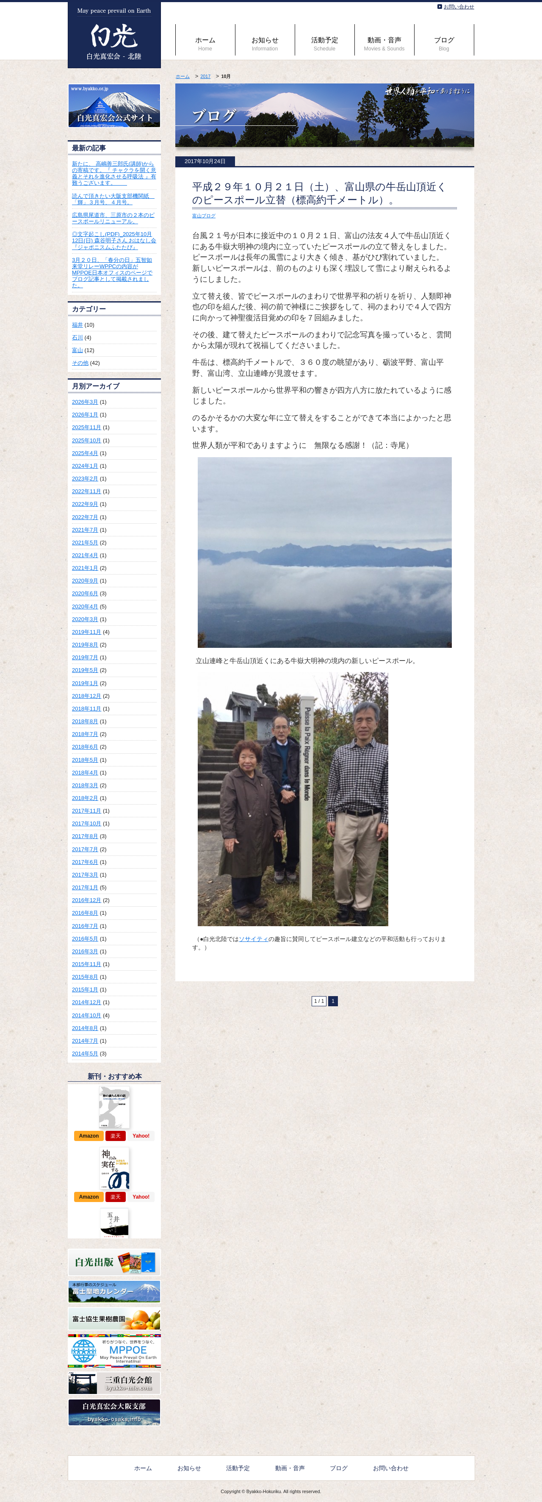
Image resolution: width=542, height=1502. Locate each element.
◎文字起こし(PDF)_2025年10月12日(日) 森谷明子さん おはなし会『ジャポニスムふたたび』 (114, 240)
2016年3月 (85, 951)
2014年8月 (85, 1028)
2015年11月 (86, 964)
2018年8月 (85, 721)
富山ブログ (204, 215)
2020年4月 (85, 606)
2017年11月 (86, 811)
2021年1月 (85, 568)
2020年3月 (85, 619)
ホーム (205, 44)
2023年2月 (85, 478)
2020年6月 (85, 593)
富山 (77, 350)
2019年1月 (85, 683)
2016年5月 (85, 939)
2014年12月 (86, 1002)
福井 (77, 325)
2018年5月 (85, 760)
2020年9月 (85, 580)
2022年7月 (85, 517)
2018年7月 (85, 734)
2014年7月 (85, 1041)
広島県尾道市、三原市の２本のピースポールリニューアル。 (113, 218)
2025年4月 (85, 453)
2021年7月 (85, 530)
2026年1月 (85, 414)
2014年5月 (85, 1053)
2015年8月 (85, 977)
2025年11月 (86, 427)
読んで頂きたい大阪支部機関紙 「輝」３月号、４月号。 (113, 199)
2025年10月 (86, 440)
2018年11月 (86, 708)
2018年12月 (86, 696)
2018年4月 (85, 772)
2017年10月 (86, 823)
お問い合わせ (459, 6)
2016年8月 (85, 913)
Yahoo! (141, 1136)
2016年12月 (86, 900)
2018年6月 (85, 747)
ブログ (444, 44)
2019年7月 (85, 657)
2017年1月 (85, 887)
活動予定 (324, 44)
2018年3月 (85, 785)
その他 (80, 363)
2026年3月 (85, 402)
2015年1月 (85, 989)
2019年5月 (85, 670)
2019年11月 (86, 632)
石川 (77, 337)
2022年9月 (85, 504)
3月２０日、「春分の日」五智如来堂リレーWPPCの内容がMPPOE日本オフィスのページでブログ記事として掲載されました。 (112, 273)
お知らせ (265, 44)
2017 (205, 76)
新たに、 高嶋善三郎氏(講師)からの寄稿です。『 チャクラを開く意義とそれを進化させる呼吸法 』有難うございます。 (114, 173)
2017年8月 (85, 836)
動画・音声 (384, 44)
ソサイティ (253, 939)
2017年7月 (85, 849)
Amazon (89, 1136)
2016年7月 (85, 926)
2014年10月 (86, 1015)
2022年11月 (86, 491)
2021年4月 (85, 555)
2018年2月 (85, 798)
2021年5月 (85, 542)
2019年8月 (85, 644)
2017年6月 (85, 862)
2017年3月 (85, 875)
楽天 (116, 1136)
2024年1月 (85, 466)
